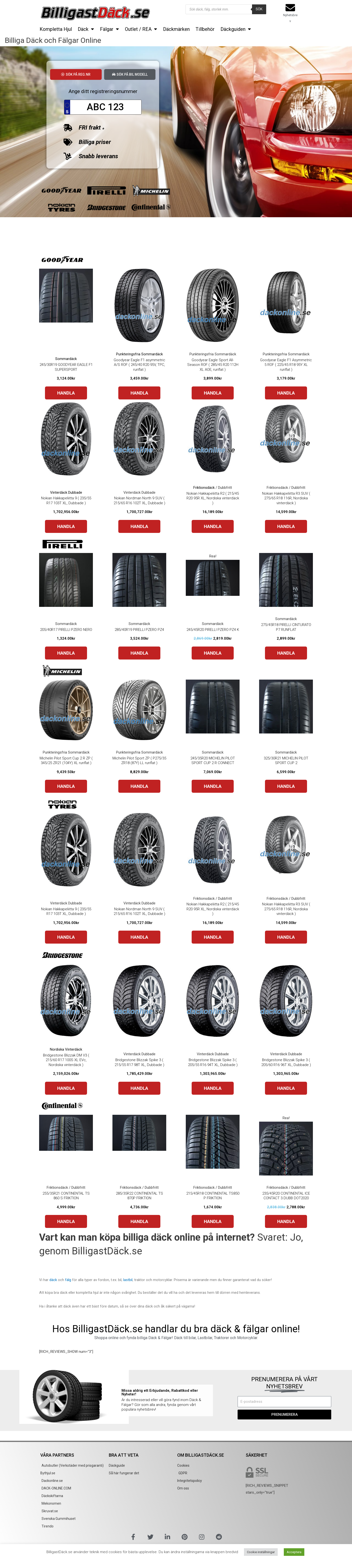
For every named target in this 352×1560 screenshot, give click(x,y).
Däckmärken (176, 29)
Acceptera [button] (294, 1552)
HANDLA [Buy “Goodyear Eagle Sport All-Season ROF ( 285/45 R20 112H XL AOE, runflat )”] (212, 393)
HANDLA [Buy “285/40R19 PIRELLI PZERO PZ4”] (139, 653)
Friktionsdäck (204, 487)
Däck (86, 29)
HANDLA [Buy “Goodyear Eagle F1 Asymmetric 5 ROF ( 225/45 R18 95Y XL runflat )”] (286, 393)
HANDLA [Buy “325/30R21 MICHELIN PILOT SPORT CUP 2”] (286, 786)
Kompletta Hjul (56, 29)
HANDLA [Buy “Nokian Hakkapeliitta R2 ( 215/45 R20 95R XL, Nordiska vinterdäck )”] (212, 526)
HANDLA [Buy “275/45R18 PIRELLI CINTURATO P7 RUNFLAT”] (286, 653)
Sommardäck (66, 359)
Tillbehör (205, 29)
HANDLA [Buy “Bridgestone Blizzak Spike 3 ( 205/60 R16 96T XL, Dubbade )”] (286, 1088)
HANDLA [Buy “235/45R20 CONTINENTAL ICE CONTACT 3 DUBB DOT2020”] (286, 1221)
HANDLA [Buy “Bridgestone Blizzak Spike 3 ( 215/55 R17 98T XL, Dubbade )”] (139, 1088)
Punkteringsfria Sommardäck (139, 354)
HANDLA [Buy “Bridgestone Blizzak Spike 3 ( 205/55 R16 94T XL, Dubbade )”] (212, 1088)
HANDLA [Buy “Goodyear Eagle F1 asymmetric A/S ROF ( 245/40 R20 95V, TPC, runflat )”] (139, 393)
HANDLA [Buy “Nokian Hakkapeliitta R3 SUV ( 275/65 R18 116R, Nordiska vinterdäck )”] (286, 526)
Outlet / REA (141, 29)
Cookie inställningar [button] (261, 1552)
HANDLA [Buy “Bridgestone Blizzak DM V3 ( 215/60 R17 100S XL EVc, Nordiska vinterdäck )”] (66, 1088)
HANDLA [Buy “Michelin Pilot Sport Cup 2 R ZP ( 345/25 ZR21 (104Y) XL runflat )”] (66, 786)
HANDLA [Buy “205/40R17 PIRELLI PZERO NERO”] (66, 653)
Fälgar (109, 29)
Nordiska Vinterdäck (66, 1049)
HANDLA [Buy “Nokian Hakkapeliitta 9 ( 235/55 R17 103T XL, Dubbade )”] (66, 526)
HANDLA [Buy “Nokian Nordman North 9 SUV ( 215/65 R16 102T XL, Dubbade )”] (139, 526)
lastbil (127, 1280)
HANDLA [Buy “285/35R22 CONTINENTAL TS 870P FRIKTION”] (139, 1221)
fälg (68, 1280)
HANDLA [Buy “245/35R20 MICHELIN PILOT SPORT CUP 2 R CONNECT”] (212, 786)
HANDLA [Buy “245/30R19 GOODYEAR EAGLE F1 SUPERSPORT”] (66, 393)
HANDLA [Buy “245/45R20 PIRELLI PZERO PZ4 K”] (212, 653)
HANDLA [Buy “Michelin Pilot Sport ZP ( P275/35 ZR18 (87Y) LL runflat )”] (139, 786)
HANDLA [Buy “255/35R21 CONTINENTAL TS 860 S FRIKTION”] (66, 1221)
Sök (259, 9)
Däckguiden (235, 29)
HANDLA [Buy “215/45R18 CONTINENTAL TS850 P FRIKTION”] (212, 1221)
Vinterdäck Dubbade (66, 492)
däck (53, 1280)
